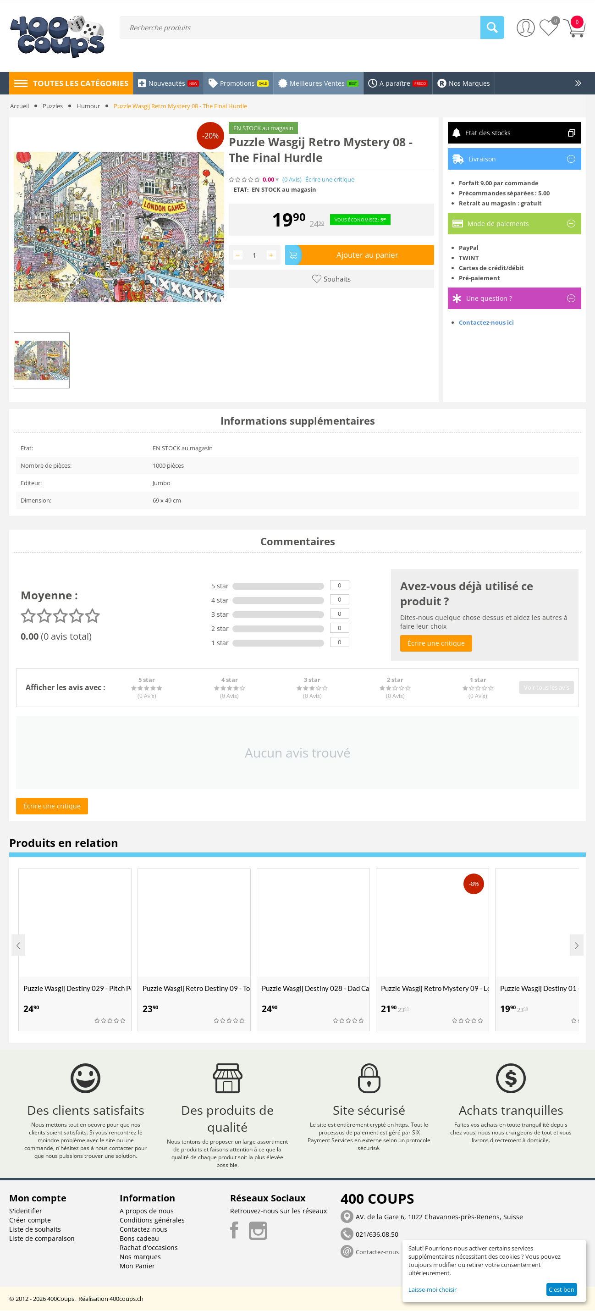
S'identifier (25, 1211)
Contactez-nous (143, 1229)
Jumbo (162, 483)
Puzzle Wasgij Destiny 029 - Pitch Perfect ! (77, 988)
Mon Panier (137, 1266)
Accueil (19, 106)
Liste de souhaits (35, 1229)
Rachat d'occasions (149, 1248)
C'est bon (561, 1289)
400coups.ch (126, 1299)
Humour (88, 106)
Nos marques (140, 1257)
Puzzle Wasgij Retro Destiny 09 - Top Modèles (196, 988)
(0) (292, 180)
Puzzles (53, 106)
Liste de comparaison (42, 1238)
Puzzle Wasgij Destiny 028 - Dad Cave (315, 988)
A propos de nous (147, 1211)
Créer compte (30, 1220)
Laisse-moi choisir (432, 1289)
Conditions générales (152, 1220)
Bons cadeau (139, 1238)
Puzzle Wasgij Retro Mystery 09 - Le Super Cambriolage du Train (435, 988)
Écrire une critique (329, 180)
